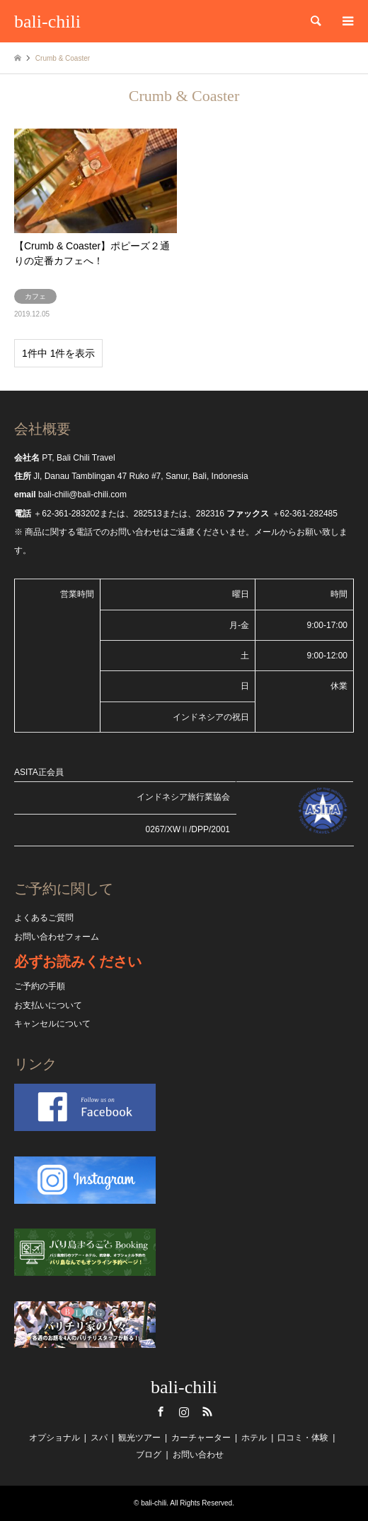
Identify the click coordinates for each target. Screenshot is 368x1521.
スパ (99, 1438)
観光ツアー (139, 1438)
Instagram (184, 1411)
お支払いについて (48, 1005)
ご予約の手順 (39, 986)
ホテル (254, 1438)
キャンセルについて (52, 1024)
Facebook (161, 1411)
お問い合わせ (198, 1455)
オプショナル (54, 1438)
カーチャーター (201, 1438)
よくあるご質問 (44, 918)
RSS (207, 1411)
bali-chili (184, 1387)
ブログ (148, 1455)
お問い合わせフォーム (56, 937)
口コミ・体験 (302, 1438)
